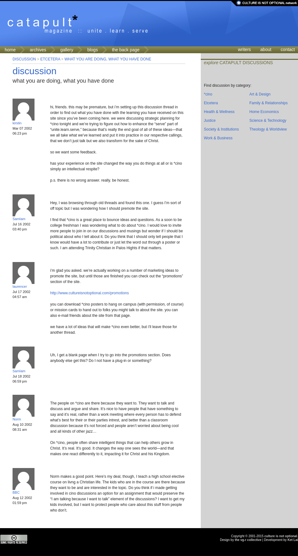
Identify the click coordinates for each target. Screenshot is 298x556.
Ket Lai (293, 540)
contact (288, 49)
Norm (17, 419)
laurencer (20, 286)
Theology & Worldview (268, 129)
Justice (210, 120)
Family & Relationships (268, 103)
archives (38, 49)
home (10, 49)
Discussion (24, 59)
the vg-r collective (248, 540)
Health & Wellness (219, 112)
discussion (34, 71)
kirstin (17, 123)
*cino (208, 94)
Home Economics (264, 112)
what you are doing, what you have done (107, 59)
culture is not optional (280, 536)
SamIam (19, 219)
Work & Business (218, 138)
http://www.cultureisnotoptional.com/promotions (89, 293)
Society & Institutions (221, 129)
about (265, 49)
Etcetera (50, 59)
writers (244, 49)
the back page (126, 49)
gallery (66, 49)
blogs (92, 49)
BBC (16, 492)
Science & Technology (267, 120)
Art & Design (259, 94)
